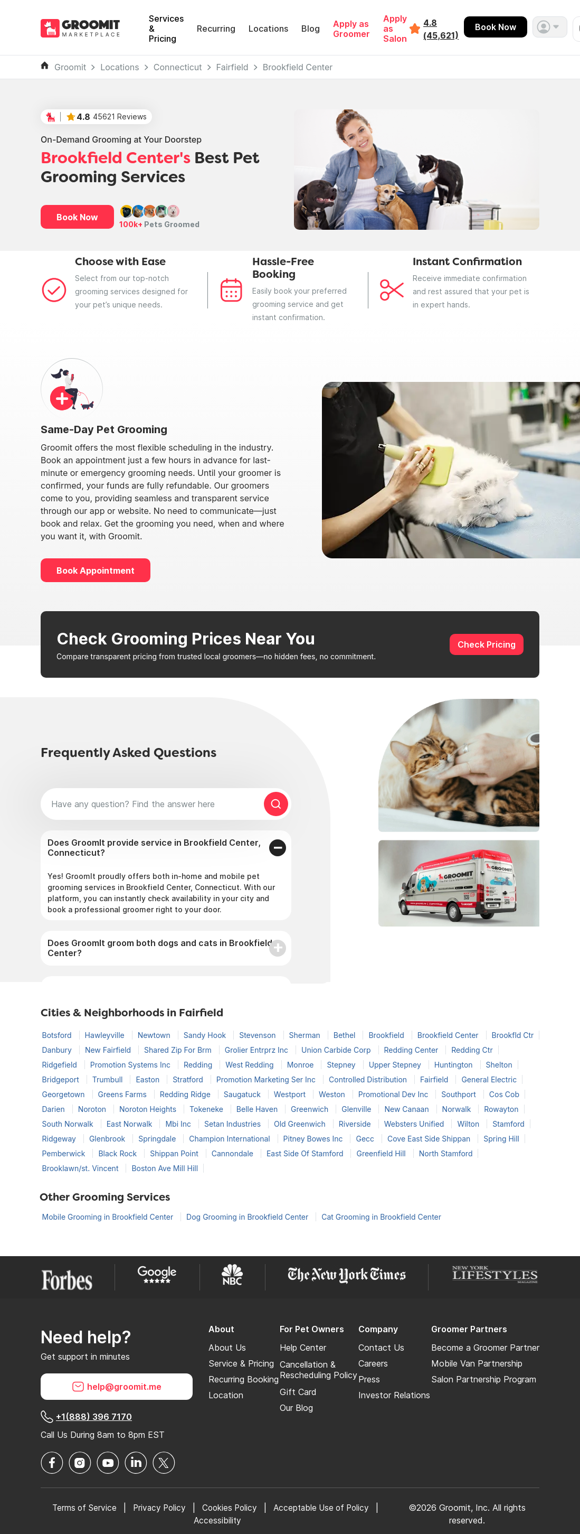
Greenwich (310, 1109)
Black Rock (118, 1153)
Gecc (366, 1138)
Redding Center (412, 1049)
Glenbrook (108, 1138)
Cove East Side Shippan (429, 1138)
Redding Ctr (471, 1049)
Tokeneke (207, 1109)
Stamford (508, 1123)
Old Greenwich (301, 1123)
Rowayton (501, 1109)
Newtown (155, 1035)
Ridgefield (60, 1064)
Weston (333, 1094)
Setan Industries (233, 1123)
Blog (310, 29)
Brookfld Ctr (513, 1035)
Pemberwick (65, 1153)
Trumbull (108, 1079)
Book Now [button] (77, 217)
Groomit (70, 67)
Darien (54, 1109)
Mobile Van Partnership (476, 1363)
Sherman (305, 1035)
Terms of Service (81, 1507)
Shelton (499, 1064)
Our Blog (296, 1408)
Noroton (93, 1109)
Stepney (342, 1064)
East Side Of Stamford (306, 1153)
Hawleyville (106, 1035)
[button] (550, 27)
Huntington (454, 1064)
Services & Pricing (166, 29)
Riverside (356, 1123)
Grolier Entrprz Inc (257, 1049)
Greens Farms (123, 1094)
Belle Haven (258, 1109)
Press (369, 1379)
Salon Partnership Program (483, 1379)
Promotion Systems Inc (131, 1064)
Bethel (346, 1035)
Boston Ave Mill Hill (164, 1168)
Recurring (216, 29)
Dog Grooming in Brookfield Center (248, 1216)
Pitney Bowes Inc (314, 1138)
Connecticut (178, 67)
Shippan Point (175, 1153)
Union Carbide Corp (337, 1049)
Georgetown (64, 1094)
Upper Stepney (396, 1064)
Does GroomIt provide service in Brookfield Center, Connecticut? (154, 847)
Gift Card (298, 1392)
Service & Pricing (241, 1363)
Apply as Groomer (351, 29)
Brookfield (387, 1035)
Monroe (301, 1064)
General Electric (489, 1079)
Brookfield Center (298, 67)
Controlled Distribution (369, 1079)
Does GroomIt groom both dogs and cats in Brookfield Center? (159, 948)
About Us (227, 1347)
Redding (199, 1064)
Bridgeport (61, 1079)
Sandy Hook (206, 1035)
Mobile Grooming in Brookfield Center (109, 1216)
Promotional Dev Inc (394, 1094)
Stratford (189, 1079)
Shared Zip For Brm (179, 1049)
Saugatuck (243, 1094)
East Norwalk (131, 1123)
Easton (148, 1079)
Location (225, 1395)
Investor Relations (394, 1395)
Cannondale (233, 1153)
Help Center (303, 1347)
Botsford (58, 1035)
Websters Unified (415, 1123)
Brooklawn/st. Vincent (81, 1168)
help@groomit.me (116, 1386)
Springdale (158, 1138)
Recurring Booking (243, 1379)
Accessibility (219, 1520)
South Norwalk (69, 1123)
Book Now (495, 27)
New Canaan (407, 1109)
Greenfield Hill (381, 1153)
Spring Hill (501, 1138)
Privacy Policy (158, 1507)
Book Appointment (95, 570)
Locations (268, 29)
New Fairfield (109, 1049)
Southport (459, 1094)
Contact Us (381, 1347)
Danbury (58, 1049)
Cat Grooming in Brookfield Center (381, 1216)
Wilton (469, 1123)
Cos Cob (504, 1094)
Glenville (357, 1109)
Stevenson (258, 1035)
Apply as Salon (395, 29)
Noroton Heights (148, 1109)
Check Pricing (487, 644)
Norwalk (457, 1109)
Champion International (230, 1138)
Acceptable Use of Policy (327, 1507)
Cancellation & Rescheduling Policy (318, 1369)
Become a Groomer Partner (485, 1347)
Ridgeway (60, 1138)
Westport (291, 1094)
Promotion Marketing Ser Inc (267, 1079)
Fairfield (232, 67)
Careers (373, 1363)
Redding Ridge (186, 1094)
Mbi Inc (179, 1123)
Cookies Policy (231, 1507)
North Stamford (446, 1153)
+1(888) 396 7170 (86, 1416)
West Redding (250, 1064)
